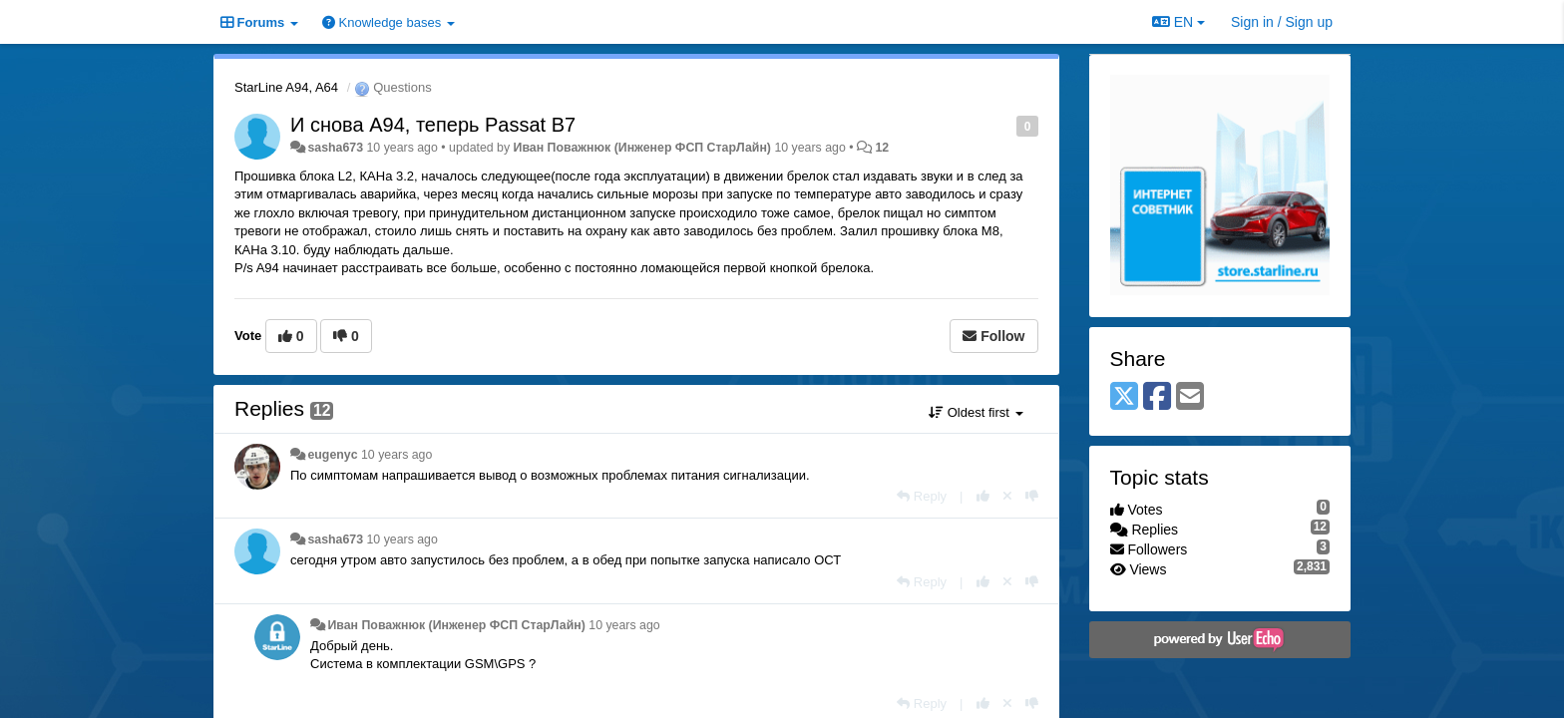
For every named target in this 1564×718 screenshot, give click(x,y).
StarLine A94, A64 (286, 87)
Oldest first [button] (975, 412)
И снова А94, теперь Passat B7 (433, 125)
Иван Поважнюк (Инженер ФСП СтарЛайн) (642, 148)
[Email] (1190, 397)
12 (882, 148)
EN (1178, 22)
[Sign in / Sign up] (1282, 22)
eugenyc (332, 455)
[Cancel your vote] (1007, 496)
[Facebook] (1157, 397)
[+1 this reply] (983, 496)
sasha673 (335, 148)
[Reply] (922, 496)
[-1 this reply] (1031, 496)
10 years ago (396, 455)
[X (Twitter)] (1124, 397)
